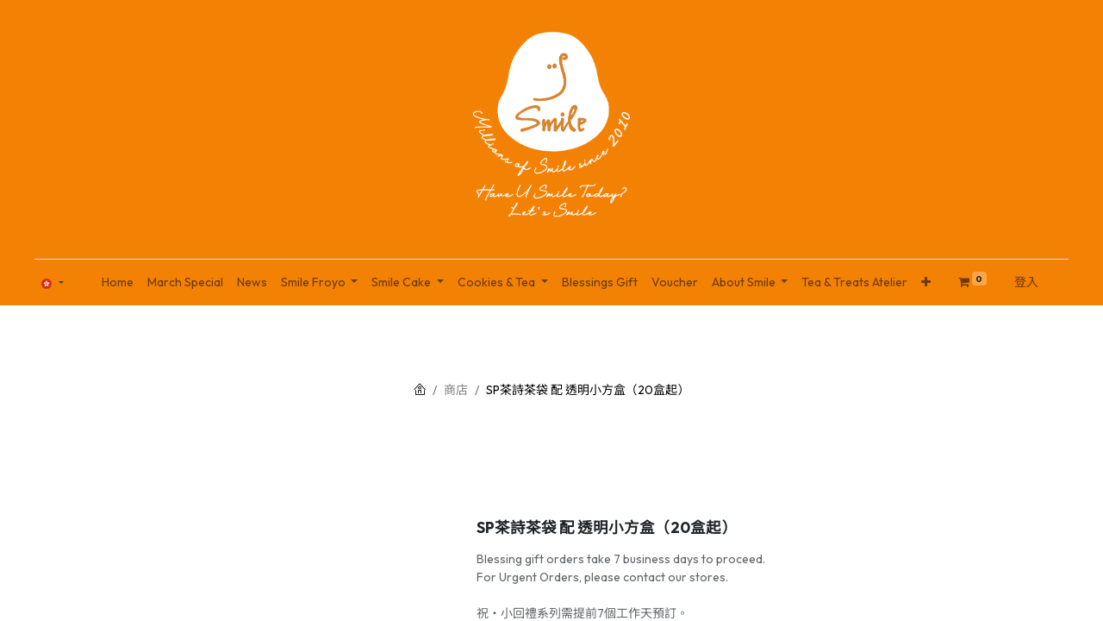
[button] (926, 282)
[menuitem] (117, 282)
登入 (1026, 282)
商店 (456, 390)
